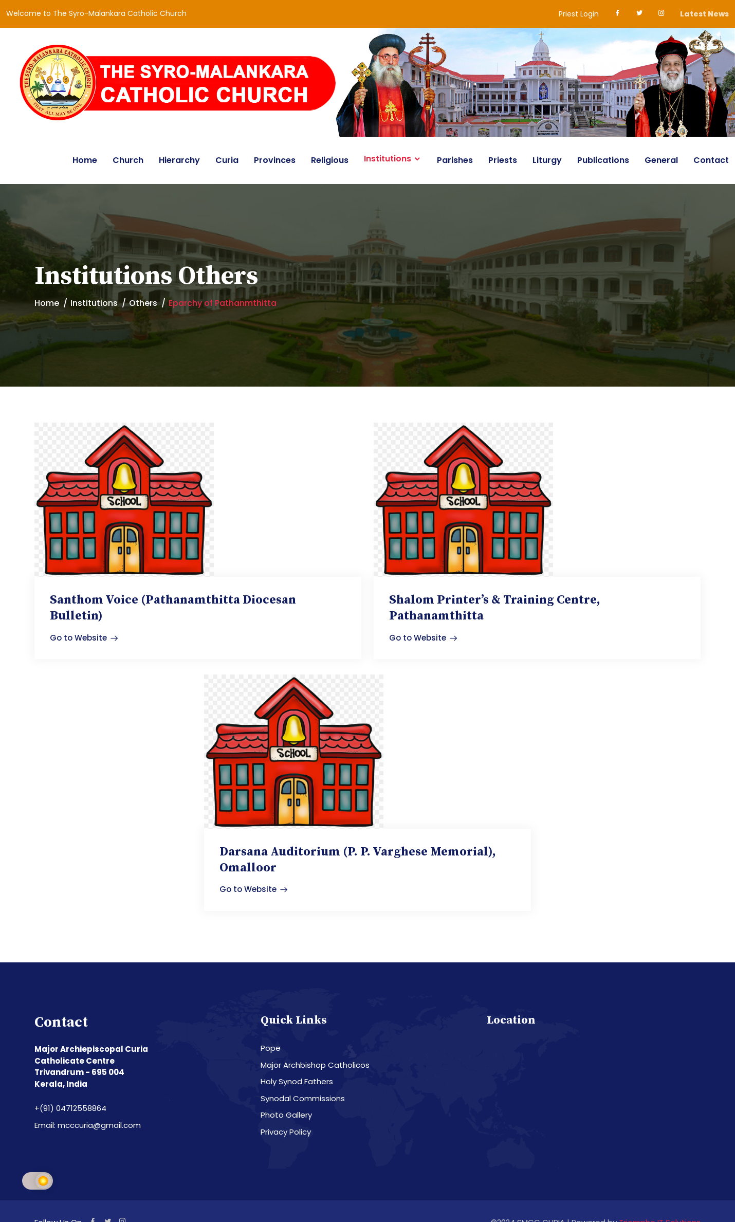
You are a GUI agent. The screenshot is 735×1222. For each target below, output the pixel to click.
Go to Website (84, 637)
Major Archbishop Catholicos (315, 1064)
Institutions (387, 159)
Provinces (275, 160)
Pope (271, 1048)
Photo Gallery (286, 1114)
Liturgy (547, 160)
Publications (603, 160)
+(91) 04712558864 (70, 1108)
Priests (502, 160)
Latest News (704, 14)
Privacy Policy (286, 1131)
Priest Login (579, 14)
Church (128, 160)
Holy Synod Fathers (297, 1081)
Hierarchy (179, 160)
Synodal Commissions (303, 1097)
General (661, 160)
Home (84, 160)
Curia (226, 160)
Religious (329, 160)
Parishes (455, 160)
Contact (711, 160)
